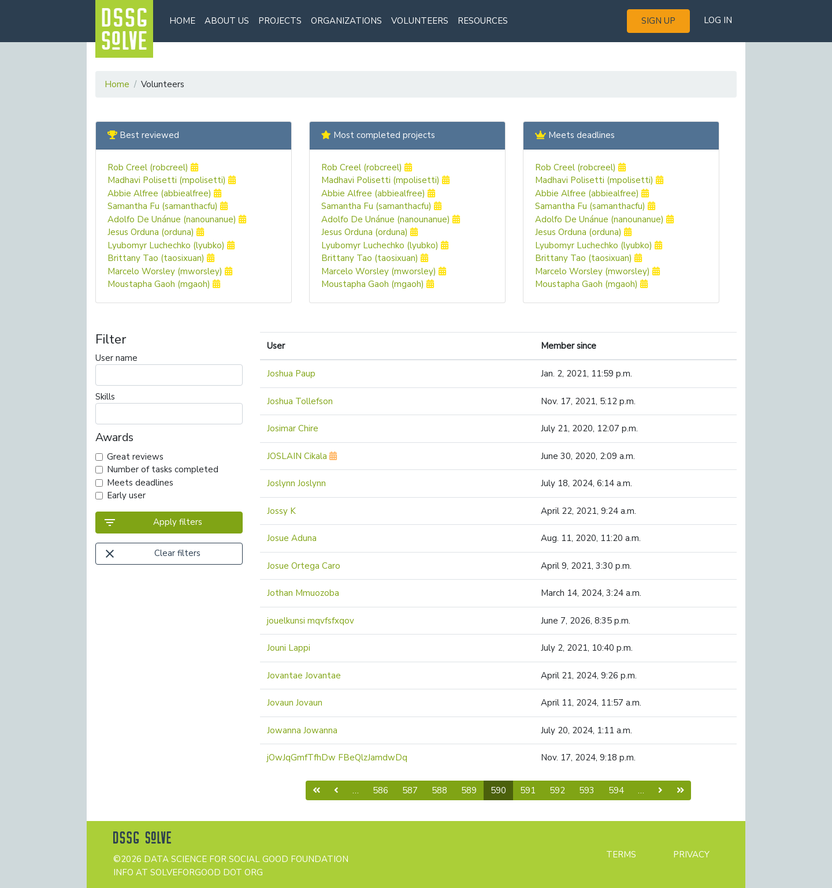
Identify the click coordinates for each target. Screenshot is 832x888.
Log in (718, 20)
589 (469, 790)
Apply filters (152, 522)
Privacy (691, 854)
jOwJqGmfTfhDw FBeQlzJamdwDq (337, 757)
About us (227, 21)
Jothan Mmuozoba (303, 593)
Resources (483, 21)
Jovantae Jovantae (304, 675)
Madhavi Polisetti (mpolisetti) (171, 180)
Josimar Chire (292, 428)
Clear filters (151, 554)
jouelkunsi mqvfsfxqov (310, 620)
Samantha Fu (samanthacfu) (167, 206)
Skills (169, 407)
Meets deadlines (140, 482)
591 (528, 790)
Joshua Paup (291, 373)
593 (587, 790)
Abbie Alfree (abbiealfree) (164, 193)
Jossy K (281, 511)
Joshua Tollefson (300, 401)
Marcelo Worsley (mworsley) (169, 271)
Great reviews (135, 456)
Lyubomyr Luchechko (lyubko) (171, 245)
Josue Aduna (292, 538)
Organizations (346, 21)
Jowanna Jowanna (302, 730)
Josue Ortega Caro (303, 566)
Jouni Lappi (288, 648)
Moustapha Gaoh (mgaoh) (163, 284)
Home (182, 21)
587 (410, 790)
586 (380, 790)
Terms (621, 854)
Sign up (658, 21)
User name (169, 369)
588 (439, 790)
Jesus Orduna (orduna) (155, 232)
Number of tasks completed (162, 469)
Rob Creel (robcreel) (152, 167)
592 (557, 790)
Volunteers (419, 21)
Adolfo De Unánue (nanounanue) (176, 219)
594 (616, 790)
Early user (126, 495)
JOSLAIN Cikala (302, 456)
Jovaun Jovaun (294, 702)
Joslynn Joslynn (296, 483)
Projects (280, 21)
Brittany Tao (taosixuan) (160, 258)
